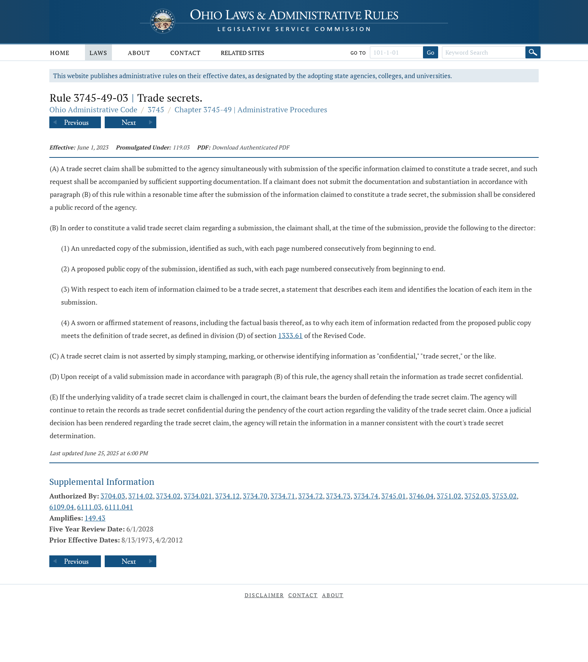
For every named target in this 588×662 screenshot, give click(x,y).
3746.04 (421, 495)
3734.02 (168, 495)
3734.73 (338, 495)
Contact (185, 53)
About (139, 53)
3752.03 (476, 495)
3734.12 (227, 495)
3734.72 (310, 495)
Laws (98, 53)
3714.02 (140, 495)
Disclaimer (264, 595)
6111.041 (119, 506)
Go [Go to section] (430, 52)
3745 (156, 109)
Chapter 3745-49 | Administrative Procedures (251, 109)
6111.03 (89, 506)
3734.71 (282, 495)
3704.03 (113, 495)
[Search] (533, 52)
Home (59, 53)
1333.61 (290, 335)
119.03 (181, 147)
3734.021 (198, 495)
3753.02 (504, 495)
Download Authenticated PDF (250, 147)
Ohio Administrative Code (93, 109)
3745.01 (393, 495)
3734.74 (366, 495)
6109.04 (61, 506)
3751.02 (449, 495)
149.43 (95, 517)
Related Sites (242, 53)
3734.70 (255, 495)
